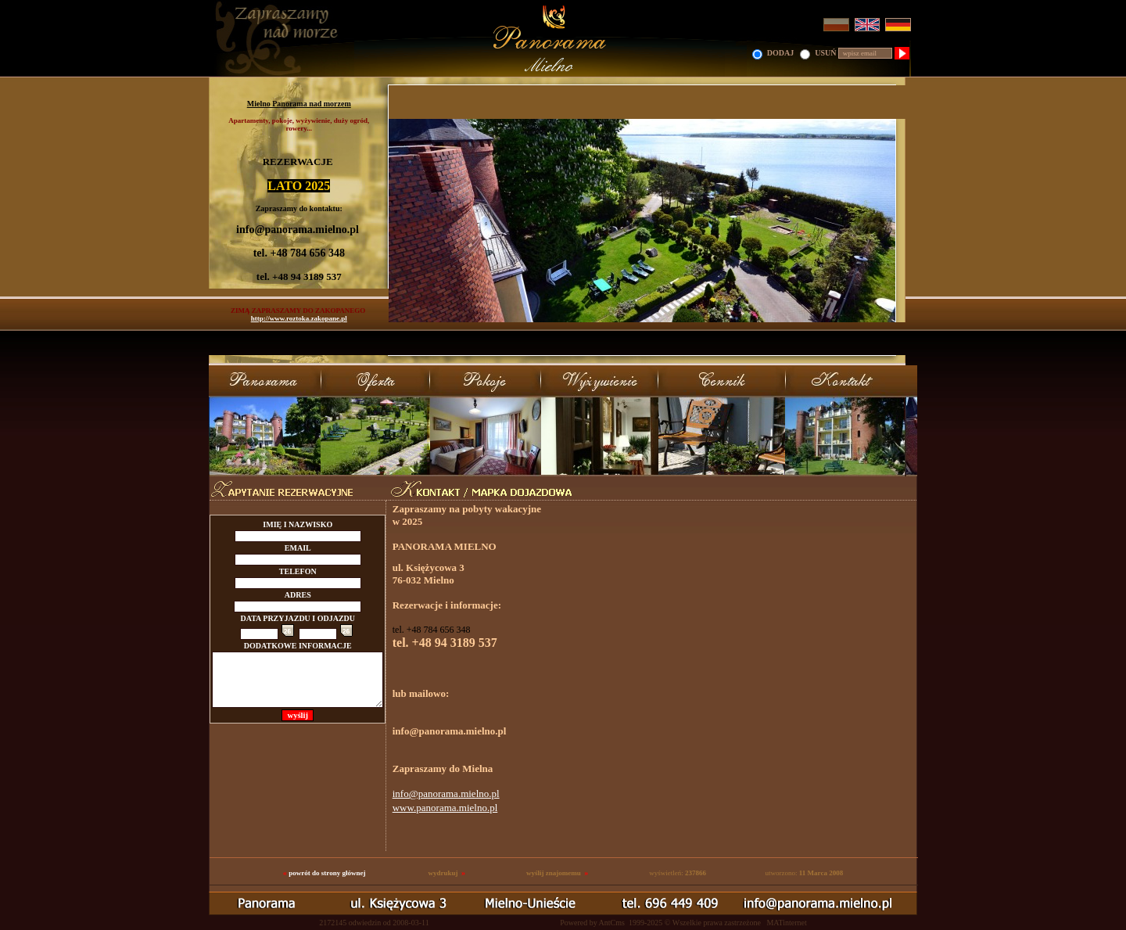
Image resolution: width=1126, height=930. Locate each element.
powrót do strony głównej (327, 873)
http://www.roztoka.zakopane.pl (299, 318)
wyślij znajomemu (553, 873)
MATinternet (786, 922)
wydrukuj (442, 873)
